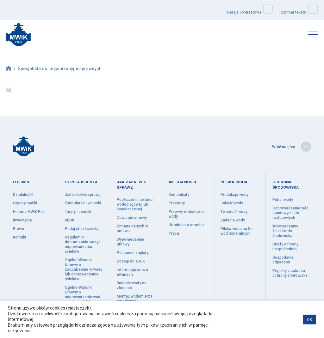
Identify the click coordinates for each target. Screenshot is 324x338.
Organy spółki (25, 203)
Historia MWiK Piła (29, 211)
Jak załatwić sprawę (82, 194)
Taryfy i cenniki (78, 211)
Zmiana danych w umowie (132, 228)
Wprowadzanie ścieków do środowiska (285, 231)
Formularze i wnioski (83, 203)
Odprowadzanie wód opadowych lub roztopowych (290, 213)
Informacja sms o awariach (132, 272)
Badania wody (233, 220)
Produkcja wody (234, 194)
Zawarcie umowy (132, 217)
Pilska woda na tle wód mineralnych (236, 231)
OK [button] (309, 319)
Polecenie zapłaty (132, 252)
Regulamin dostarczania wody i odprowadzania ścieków (82, 244)
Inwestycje (22, 220)
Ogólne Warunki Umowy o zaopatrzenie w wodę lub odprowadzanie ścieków (83, 269)
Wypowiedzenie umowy (130, 241)
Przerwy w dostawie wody (186, 214)
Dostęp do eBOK (131, 261)
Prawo (18, 228)
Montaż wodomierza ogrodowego (135, 298)
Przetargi (177, 203)
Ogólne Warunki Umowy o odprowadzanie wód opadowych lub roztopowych (82, 297)
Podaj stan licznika (81, 228)
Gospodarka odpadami (283, 259)
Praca (174, 233)
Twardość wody (234, 211)
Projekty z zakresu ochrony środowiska (290, 273)
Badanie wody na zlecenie (131, 285)
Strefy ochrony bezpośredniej (285, 246)
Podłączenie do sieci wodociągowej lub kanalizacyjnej (135, 204)
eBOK (69, 220)
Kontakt (19, 237)
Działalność (23, 194)
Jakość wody (232, 203)
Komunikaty (179, 194)
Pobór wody (282, 199)
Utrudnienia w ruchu (186, 225)
